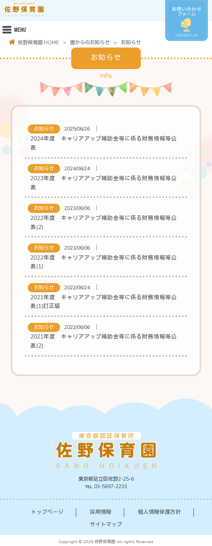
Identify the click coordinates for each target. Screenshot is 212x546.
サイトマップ (106, 524)
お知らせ (44, 129)
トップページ (47, 512)
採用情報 (100, 512)
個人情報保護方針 (159, 512)
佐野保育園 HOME (38, 42)
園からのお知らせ (90, 42)
